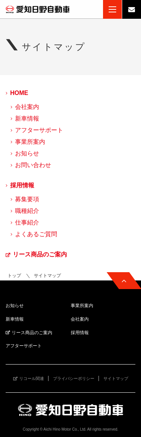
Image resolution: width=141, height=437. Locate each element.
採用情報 (22, 185)
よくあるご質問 (36, 234)
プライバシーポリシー (73, 378)
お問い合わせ (33, 165)
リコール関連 (31, 378)
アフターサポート (39, 130)
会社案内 (27, 107)
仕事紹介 (27, 222)
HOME (19, 93)
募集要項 (27, 199)
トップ (14, 275)
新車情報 (27, 118)
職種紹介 (27, 211)
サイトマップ (115, 378)
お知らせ (27, 153)
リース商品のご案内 (40, 254)
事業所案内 (30, 142)
